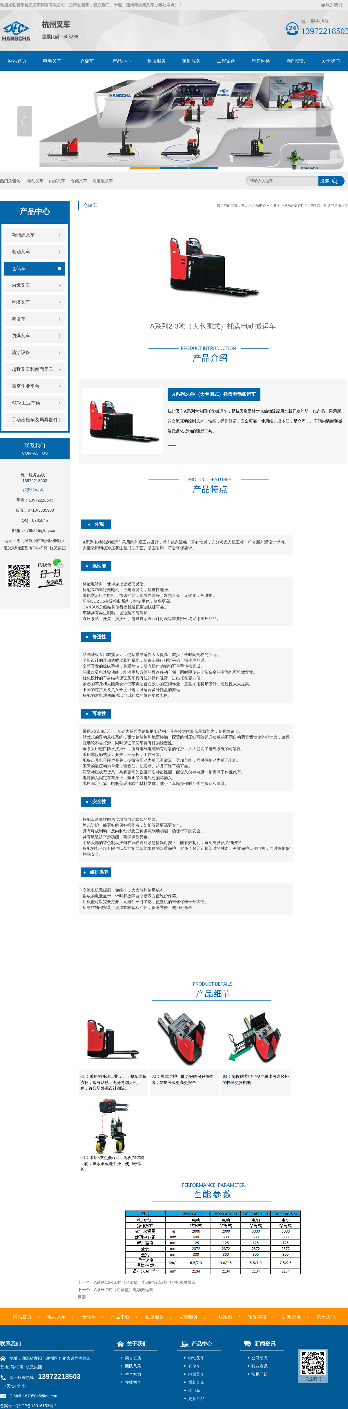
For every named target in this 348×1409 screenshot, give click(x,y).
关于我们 (325, 1316)
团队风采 (133, 1366)
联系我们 (334, 5)
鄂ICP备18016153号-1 (36, 1405)
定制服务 (191, 61)
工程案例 (226, 61)
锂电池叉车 (103, 180)
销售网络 (261, 61)
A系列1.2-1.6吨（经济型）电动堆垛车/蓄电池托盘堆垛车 (145, 1282)
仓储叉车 (79, 180)
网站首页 (17, 61)
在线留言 (133, 1382)
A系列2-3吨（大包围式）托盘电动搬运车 (316, 205)
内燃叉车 (57, 180)
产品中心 (122, 61)
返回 (82, 1297)
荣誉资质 (133, 1358)
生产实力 (133, 1374)
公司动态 (259, 1358)
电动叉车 (52, 61)
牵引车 (194, 1390)
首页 (244, 205)
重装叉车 (196, 1382)
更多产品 (196, 1398)
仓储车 (87, 61)
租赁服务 (156, 61)
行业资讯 (259, 1366)
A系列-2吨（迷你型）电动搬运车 (123, 1289)
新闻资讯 (296, 61)
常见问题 (259, 1374)
